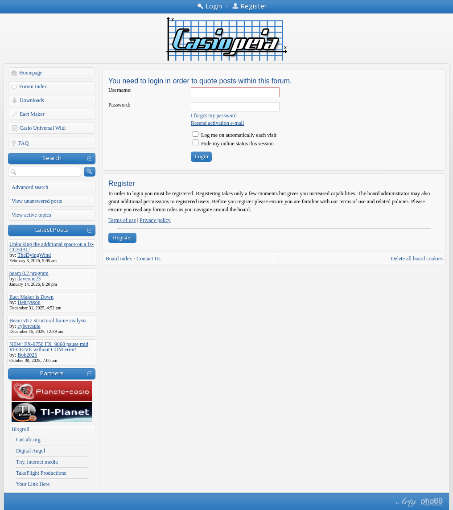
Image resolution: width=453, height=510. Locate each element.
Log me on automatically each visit (234, 135)
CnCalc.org (28, 439)
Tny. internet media (37, 462)
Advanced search (30, 187)
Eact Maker (32, 114)
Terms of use (122, 220)
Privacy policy (155, 220)
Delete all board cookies (417, 258)
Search (52, 158)
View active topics (31, 215)
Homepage (30, 73)
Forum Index (33, 86)
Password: (119, 105)
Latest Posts (51, 230)
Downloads (32, 100)
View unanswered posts (37, 201)
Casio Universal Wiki (43, 128)
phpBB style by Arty (405, 502)
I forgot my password (214, 115)
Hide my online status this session (233, 143)
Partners (52, 373)
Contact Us (148, 258)
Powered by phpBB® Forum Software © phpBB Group (432, 502)
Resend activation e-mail (217, 123)
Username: (120, 90)
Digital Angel (30, 451)
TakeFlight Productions (41, 473)
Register (122, 237)
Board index (119, 258)
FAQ (23, 143)
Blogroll (20, 429)
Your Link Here (32, 484)
